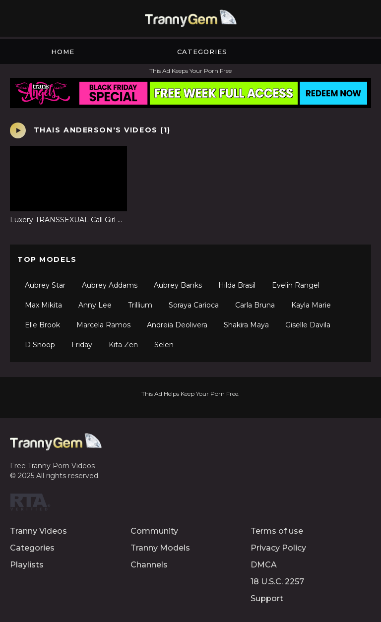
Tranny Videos (38, 531)
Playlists (27, 564)
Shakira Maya (246, 324)
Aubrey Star (45, 285)
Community (154, 531)
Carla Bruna (255, 305)
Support (267, 598)
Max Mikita (43, 305)
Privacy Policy (278, 548)
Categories (202, 52)
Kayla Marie (311, 305)
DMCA (264, 564)
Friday (81, 344)
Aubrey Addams (109, 285)
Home (62, 52)
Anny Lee (95, 305)
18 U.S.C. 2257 (277, 581)
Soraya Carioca (194, 305)
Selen (164, 344)
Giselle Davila (307, 324)
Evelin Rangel (295, 285)
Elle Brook (42, 324)
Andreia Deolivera (177, 324)
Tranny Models (160, 548)
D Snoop (40, 344)
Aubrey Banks (178, 285)
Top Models (47, 259)
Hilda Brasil (236, 285)
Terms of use (277, 531)
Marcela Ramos (103, 324)
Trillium (140, 305)
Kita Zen (123, 344)
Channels (149, 564)
